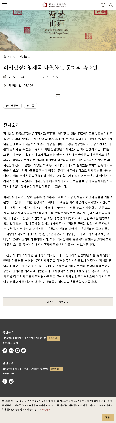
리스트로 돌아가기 (58, 302)
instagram (11, 350)
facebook (4, 350)
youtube (17, 350)
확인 (108, 417)
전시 (13, 56)
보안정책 (46, 409)
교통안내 (52, 338)
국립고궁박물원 (54, 5)
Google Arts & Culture (23, 350)
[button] (103, 5)
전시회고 (25, 56)
